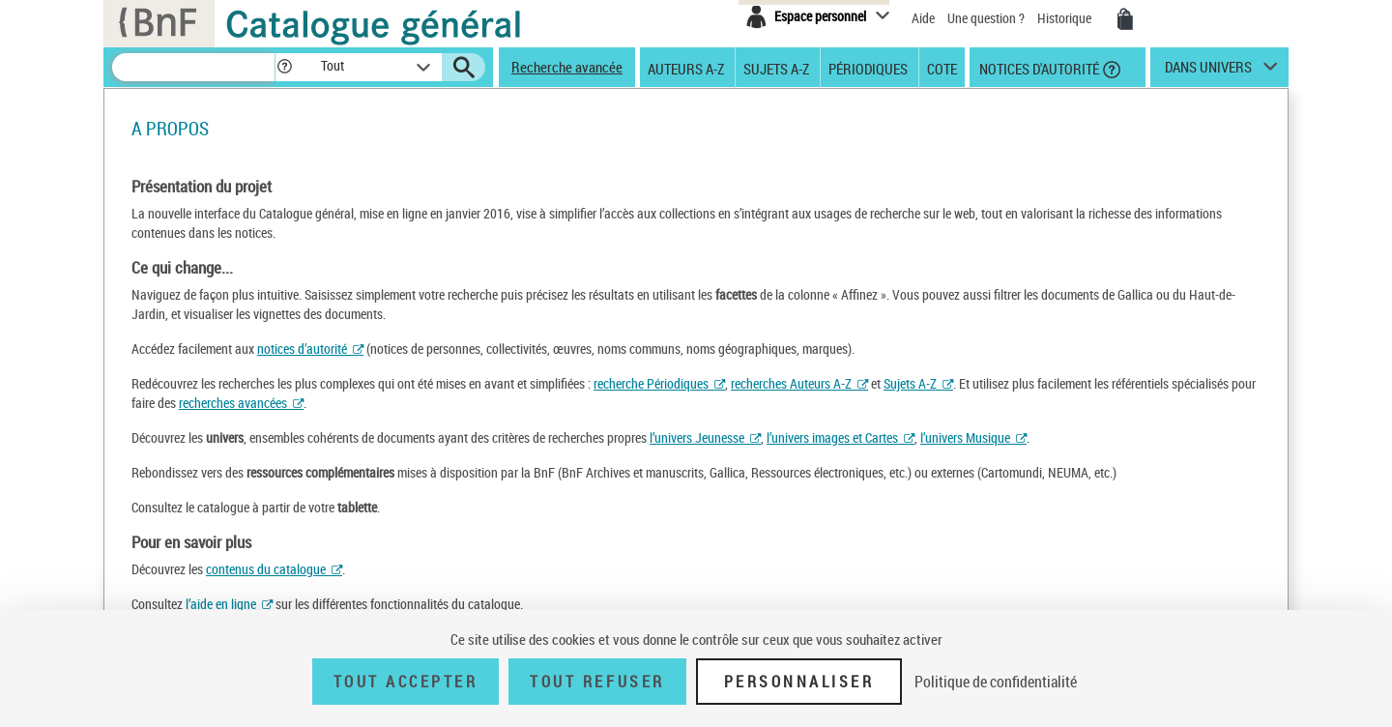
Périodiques (868, 67)
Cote (942, 67)
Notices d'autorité (1037, 67)
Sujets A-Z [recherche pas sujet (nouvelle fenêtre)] (910, 383)
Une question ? (986, 18)
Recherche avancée (567, 66)
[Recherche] (193, 67)
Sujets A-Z (776, 67)
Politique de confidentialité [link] (995, 681)
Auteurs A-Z (686, 67)
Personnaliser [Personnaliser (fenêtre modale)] (799, 681)
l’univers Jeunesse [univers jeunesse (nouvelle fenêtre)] (697, 437)
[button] (284, 67)
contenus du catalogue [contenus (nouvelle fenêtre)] (266, 569)
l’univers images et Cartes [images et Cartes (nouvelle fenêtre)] (832, 437)
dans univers (1208, 71)
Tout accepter (406, 681)
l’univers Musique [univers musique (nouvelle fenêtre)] (965, 437)
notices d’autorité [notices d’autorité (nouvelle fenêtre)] (302, 348)
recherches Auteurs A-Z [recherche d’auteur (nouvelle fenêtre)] (791, 383)
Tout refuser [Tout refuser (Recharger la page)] (597, 681)
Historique (1065, 18)
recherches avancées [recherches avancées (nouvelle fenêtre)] (233, 402)
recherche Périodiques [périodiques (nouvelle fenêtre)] (651, 383)
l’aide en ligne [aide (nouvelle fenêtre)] (221, 604)
